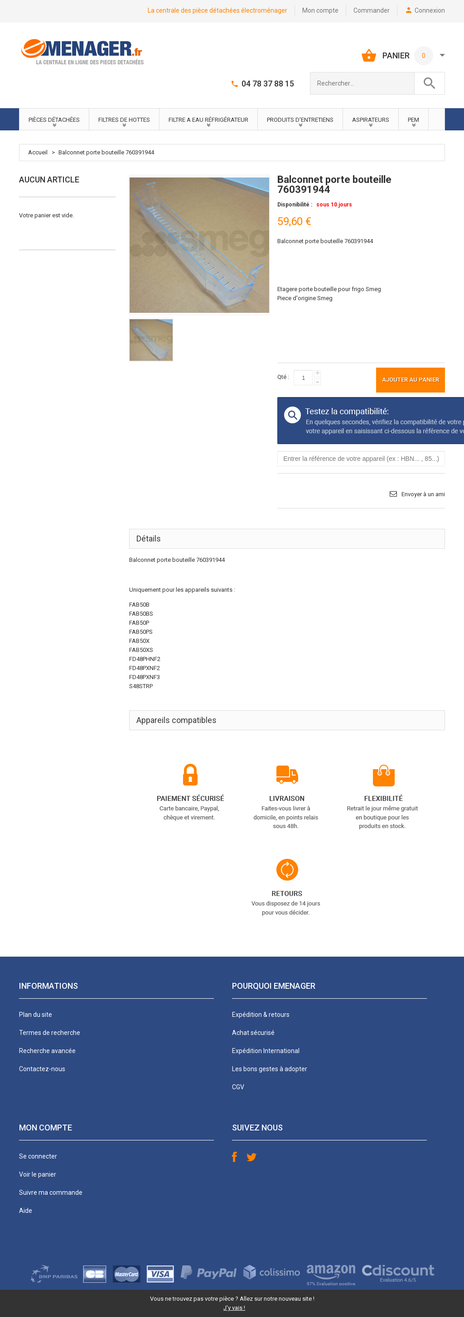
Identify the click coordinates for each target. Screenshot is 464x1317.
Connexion (430, 10)
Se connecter (38, 1156)
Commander (371, 10)
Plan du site (35, 1014)
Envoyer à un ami (423, 494)
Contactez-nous (42, 1069)
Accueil (38, 152)
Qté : (283, 377)
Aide (25, 1210)
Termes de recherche (49, 1032)
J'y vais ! (234, 1307)
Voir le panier (37, 1174)
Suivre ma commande (50, 1192)
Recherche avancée (47, 1050)
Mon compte (320, 10)
